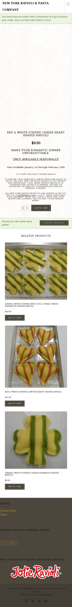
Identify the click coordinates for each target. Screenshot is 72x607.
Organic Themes (44, 594)
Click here (9, 543)
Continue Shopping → (55, 223)
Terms (3, 514)
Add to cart (41, 208)
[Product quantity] (25, 208)
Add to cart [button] (14, 318)
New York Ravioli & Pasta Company (25, 6)
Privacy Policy (8, 510)
